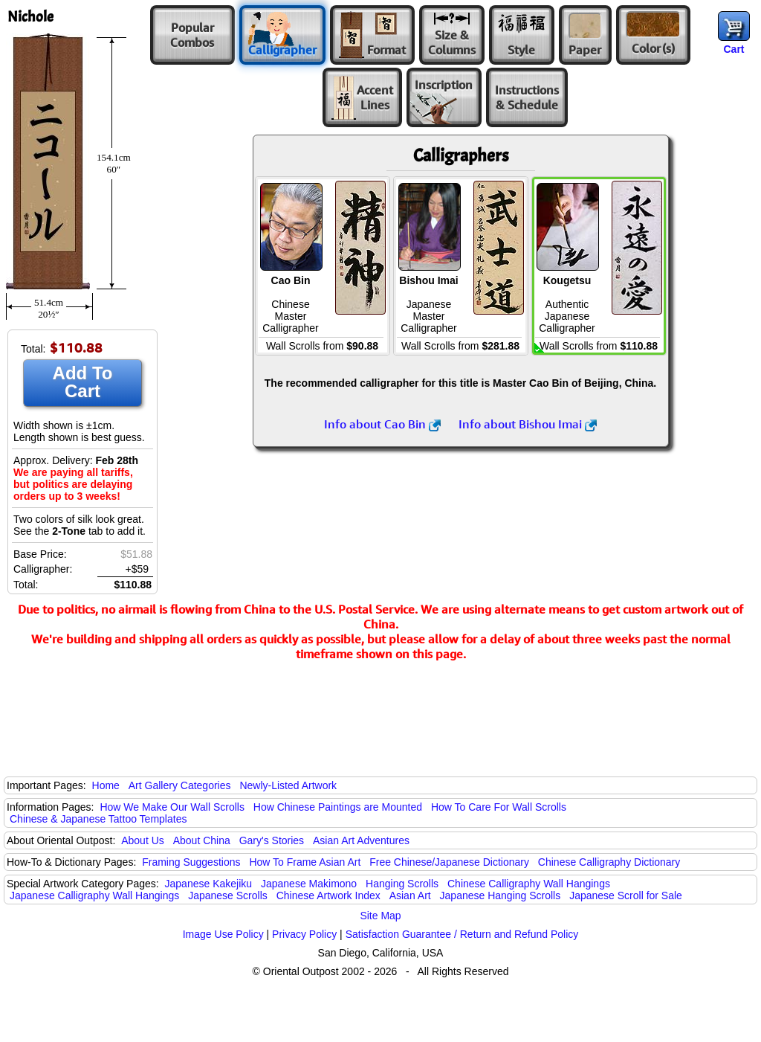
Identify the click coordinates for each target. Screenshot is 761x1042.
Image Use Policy (223, 934)
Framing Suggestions (191, 862)
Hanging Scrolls (402, 884)
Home (106, 785)
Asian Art (410, 895)
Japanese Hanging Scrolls (500, 895)
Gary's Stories (271, 840)
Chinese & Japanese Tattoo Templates (98, 819)
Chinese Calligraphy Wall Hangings (528, 884)
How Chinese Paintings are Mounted (337, 807)
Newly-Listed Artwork (288, 785)
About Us (142, 840)
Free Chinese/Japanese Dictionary (449, 862)
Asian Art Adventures (361, 840)
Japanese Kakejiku (209, 884)
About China (201, 840)
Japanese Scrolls (228, 895)
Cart (733, 49)
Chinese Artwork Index (328, 895)
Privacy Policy (304, 934)
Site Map (380, 916)
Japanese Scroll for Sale (625, 895)
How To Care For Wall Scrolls (498, 807)
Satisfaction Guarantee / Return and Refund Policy (462, 934)
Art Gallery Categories (180, 785)
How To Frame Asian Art (304, 862)
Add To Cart (83, 382)
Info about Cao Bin (382, 424)
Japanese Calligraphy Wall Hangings (94, 895)
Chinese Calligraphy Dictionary (609, 862)
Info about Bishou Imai (528, 424)
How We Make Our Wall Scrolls (172, 807)
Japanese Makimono (309, 884)
